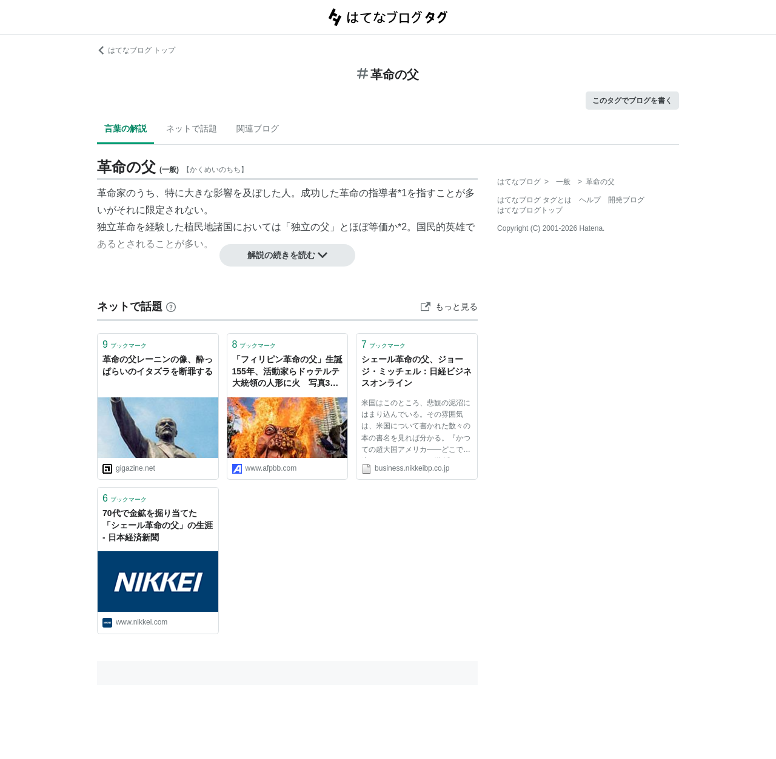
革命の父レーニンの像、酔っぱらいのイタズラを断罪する (157, 365)
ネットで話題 (191, 128)
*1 (402, 193)
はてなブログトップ (530, 210)
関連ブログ (257, 128)
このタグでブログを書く (632, 100)
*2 (402, 227)
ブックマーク (124, 344)
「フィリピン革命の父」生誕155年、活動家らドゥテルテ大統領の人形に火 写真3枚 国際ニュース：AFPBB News (287, 372)
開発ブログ (626, 200)
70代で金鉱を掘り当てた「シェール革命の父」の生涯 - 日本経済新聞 (157, 525)
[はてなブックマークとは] (171, 306)
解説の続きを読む (287, 255)
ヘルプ (590, 200)
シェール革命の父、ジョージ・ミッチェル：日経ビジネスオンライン (416, 371)
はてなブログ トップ (136, 50)
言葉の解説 (125, 128)
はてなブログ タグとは (534, 200)
